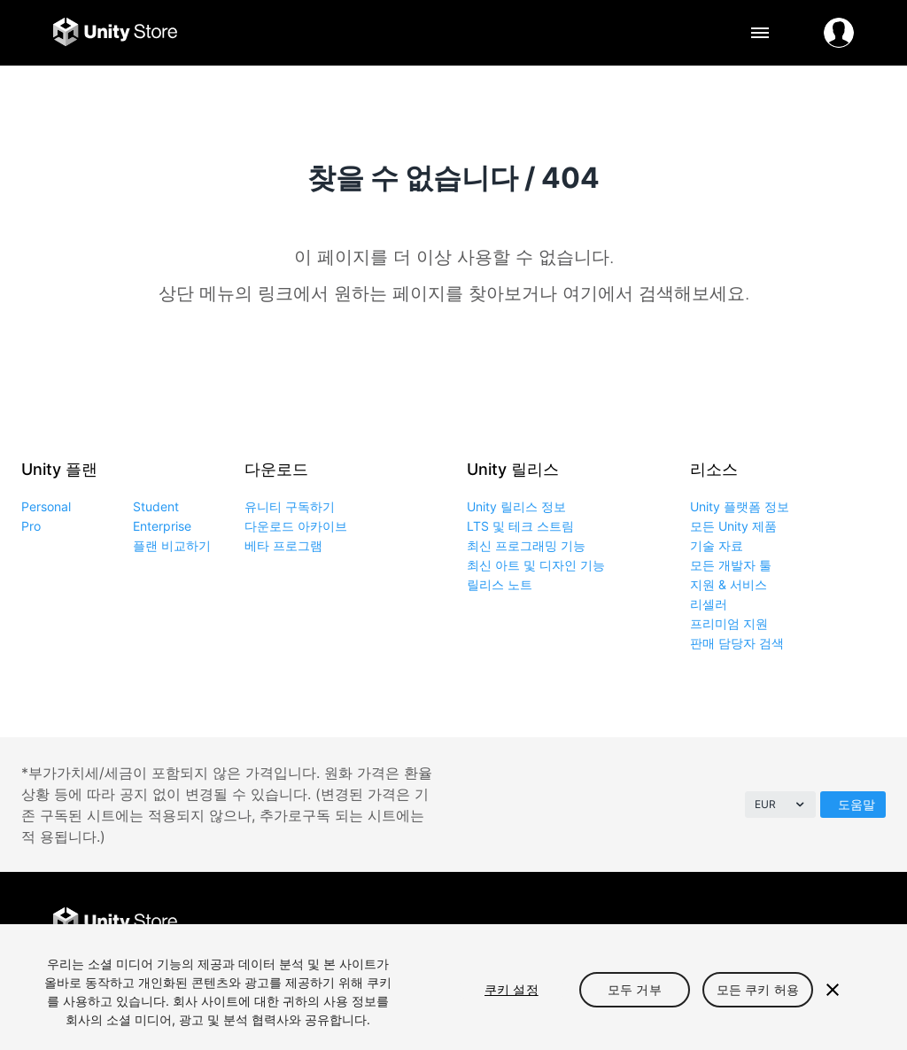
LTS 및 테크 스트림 (520, 525)
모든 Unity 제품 (733, 525)
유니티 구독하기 (289, 506)
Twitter (757, 922)
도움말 (856, 804)
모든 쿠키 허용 (758, 989)
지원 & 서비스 (728, 584)
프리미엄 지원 (729, 623)
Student (156, 506)
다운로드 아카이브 (295, 525)
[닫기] (832, 989)
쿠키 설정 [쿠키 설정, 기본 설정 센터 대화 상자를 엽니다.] (512, 989)
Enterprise (162, 525)
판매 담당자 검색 (737, 642)
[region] (453, 987)
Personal (46, 506)
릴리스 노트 (499, 584)
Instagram (797, 922)
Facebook (717, 922)
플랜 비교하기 (172, 545)
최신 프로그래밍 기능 (526, 545)
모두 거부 (635, 989)
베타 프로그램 (283, 545)
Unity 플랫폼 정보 (739, 506)
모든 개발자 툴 (730, 564)
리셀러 (708, 603)
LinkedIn (837, 922)
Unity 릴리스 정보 (516, 506)
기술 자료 (716, 545)
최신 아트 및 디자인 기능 (536, 564)
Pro (31, 525)
